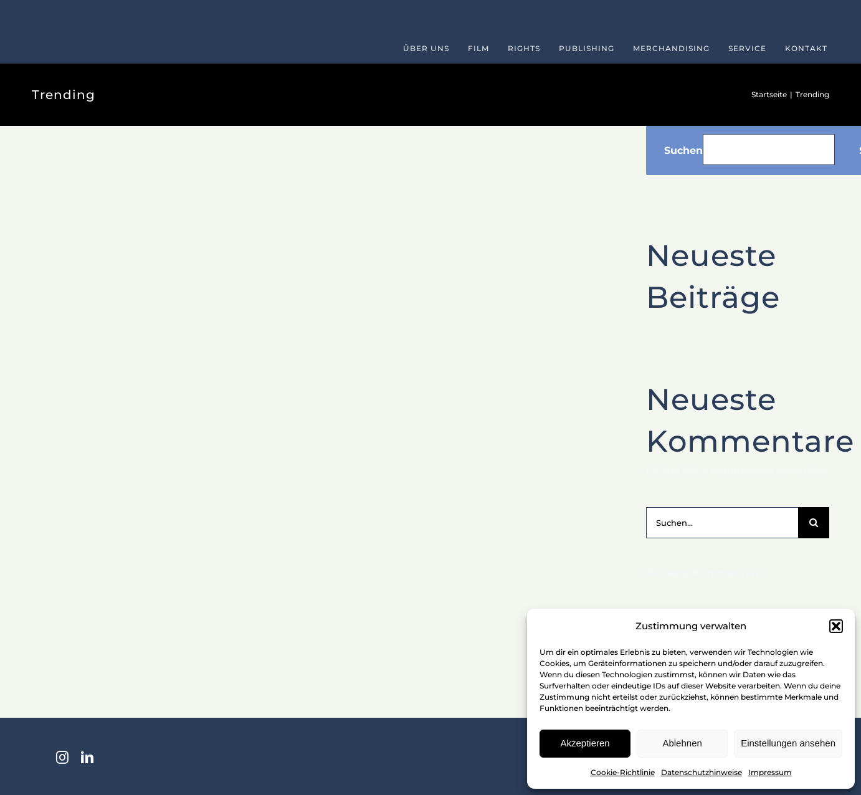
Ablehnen (682, 743)
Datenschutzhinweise (701, 772)
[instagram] (62, 757)
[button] (836, 626)
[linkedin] (87, 757)
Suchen (683, 150)
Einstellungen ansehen (788, 743)
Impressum (770, 772)
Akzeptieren (584, 743)
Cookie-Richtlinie (623, 772)
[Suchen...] (722, 522)
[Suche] (813, 522)
